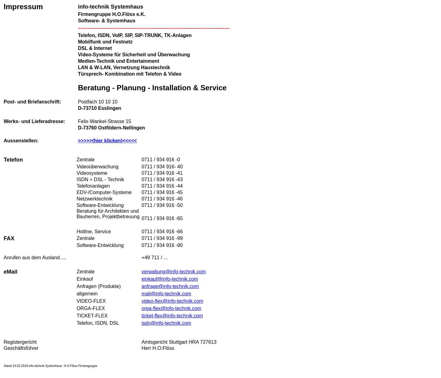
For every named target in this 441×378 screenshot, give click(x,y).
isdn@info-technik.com (166, 323)
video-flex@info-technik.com (172, 301)
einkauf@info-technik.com (169, 279)
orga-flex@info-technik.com (171, 308)
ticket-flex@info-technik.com (172, 315)
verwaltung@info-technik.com (173, 271)
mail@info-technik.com (166, 293)
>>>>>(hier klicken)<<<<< (107, 140)
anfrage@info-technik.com (170, 286)
